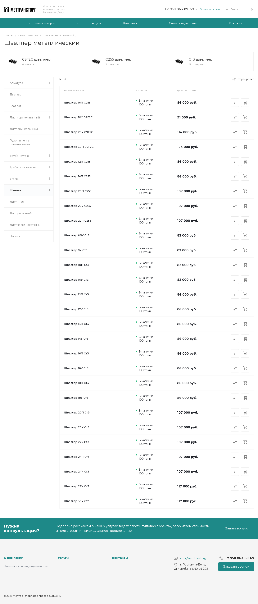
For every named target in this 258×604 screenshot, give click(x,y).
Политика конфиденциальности (26, 566)
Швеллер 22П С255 (77, 220)
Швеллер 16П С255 (77, 102)
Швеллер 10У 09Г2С (78, 117)
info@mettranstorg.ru (194, 558)
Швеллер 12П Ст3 (76, 294)
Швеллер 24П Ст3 (76, 457)
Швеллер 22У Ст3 (76, 442)
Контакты (120, 558)
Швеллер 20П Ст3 (77, 412)
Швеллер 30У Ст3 (76, 501)
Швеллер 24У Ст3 (76, 471)
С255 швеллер (118, 59)
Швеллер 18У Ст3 (76, 397)
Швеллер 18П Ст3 (76, 383)
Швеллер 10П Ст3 (76, 265)
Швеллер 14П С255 (77, 176)
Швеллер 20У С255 (77, 206)
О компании (13, 558)
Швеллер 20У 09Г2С (78, 132)
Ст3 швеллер (200, 59)
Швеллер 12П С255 (77, 161)
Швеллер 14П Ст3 (76, 324)
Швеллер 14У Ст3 (76, 338)
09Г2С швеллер (36, 59)
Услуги (63, 558)
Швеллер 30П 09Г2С (78, 147)
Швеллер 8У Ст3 (75, 250)
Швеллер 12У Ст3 (76, 309)
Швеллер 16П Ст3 (76, 353)
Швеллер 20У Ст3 (76, 427)
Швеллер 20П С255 (77, 191)
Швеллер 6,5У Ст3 (76, 235)
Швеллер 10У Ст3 (76, 279)
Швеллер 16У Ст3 (76, 368)
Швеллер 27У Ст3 (76, 486)
